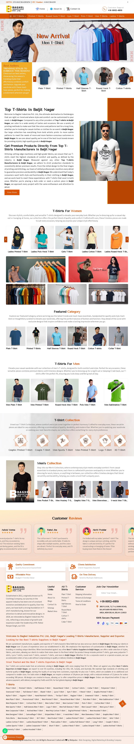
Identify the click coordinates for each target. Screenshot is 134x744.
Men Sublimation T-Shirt (115, 407)
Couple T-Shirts (112, 722)
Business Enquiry (12, 737)
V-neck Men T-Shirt (119, 503)
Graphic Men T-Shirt (82, 503)
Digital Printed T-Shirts (77, 711)
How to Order (81, 604)
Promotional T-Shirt (31, 699)
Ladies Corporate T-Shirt (36, 726)
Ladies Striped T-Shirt (91, 726)
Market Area (52, 611)
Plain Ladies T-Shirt (59, 722)
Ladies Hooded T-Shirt (32, 729)
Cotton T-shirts (123, 88)
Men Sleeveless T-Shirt (101, 503)
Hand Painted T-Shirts (44, 695)
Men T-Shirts (101, 16)
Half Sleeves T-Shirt (83, 89)
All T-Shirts (18, 16)
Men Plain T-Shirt (14, 407)
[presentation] (34, 79)
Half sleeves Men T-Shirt (34, 707)
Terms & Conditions (83, 601)
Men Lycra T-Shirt (107, 707)
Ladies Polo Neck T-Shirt (42, 254)
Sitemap (51, 608)
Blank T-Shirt (45, 692)
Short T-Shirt (54, 726)
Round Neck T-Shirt (55, 16)
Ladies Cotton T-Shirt (91, 254)
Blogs (50, 601)
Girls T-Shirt (67, 254)
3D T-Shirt (41, 718)
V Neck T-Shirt (85, 692)
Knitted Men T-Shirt (35, 711)
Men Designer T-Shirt (14, 714)
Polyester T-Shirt (108, 688)
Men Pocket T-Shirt (45, 503)
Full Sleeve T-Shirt (30, 692)
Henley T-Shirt (108, 695)
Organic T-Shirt (26, 695)
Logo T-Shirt (51, 707)
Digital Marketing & (99, 740)
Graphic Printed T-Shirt (103, 692)
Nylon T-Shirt (11, 695)
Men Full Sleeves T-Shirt (69, 707)
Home (40, 8)
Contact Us (73, 8)
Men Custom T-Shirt (71, 703)
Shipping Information (84, 594)
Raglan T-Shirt (76, 695)
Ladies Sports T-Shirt (14, 726)
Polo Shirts (10, 718)
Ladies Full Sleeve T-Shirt (80, 722)
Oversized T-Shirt (13, 692)
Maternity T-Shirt (13, 729)
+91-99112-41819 (115, 10)
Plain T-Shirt (44, 88)
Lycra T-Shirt (59, 692)
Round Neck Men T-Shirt (66, 407)
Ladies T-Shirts (117, 16)
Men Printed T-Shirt (39, 407)
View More (12, 192)
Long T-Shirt (98, 722)
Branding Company (114, 740)
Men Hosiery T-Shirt (64, 503)
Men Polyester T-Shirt (15, 703)
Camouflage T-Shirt (34, 714)
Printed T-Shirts (36, 16)
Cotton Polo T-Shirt (34, 703)
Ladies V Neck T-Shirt (71, 726)
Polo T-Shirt (87, 16)
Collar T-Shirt (114, 351)
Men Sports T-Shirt (13, 707)
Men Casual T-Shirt (89, 707)
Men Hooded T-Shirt (98, 711)
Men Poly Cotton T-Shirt (55, 711)
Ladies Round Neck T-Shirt (116, 254)
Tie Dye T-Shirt (62, 695)
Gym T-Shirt (73, 16)
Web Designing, (85, 740)
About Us (56, 8)
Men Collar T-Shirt (52, 703)
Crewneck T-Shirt (92, 695)
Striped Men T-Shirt (52, 714)
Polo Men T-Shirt (87, 407)
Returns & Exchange (83, 598)
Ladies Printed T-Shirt (18, 254)
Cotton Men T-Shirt (102, 703)
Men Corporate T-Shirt (15, 711)
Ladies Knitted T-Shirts (112, 726)
